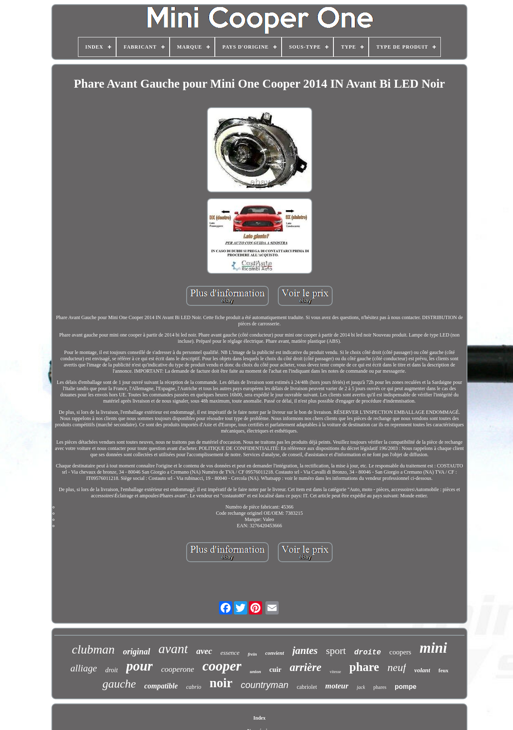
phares (379, 687)
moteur (336, 685)
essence (230, 652)
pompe (405, 686)
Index (259, 718)
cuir (275, 669)
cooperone (177, 669)
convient (274, 653)
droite (367, 652)
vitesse (335, 671)
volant (422, 670)
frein (252, 653)
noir (220, 683)
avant (173, 648)
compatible (161, 686)
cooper (221, 665)
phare (364, 666)
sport (336, 650)
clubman (93, 649)
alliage (84, 668)
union (255, 671)
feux (443, 670)
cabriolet (307, 687)
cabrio (194, 687)
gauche (119, 683)
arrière (306, 667)
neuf (396, 667)
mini (433, 648)
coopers (400, 652)
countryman (264, 685)
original (136, 651)
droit (111, 669)
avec (204, 651)
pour (139, 666)
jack (361, 687)
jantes (305, 650)
